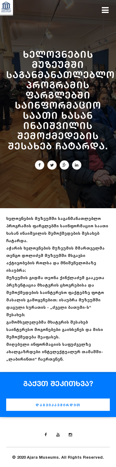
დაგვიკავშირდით (58, 405)
